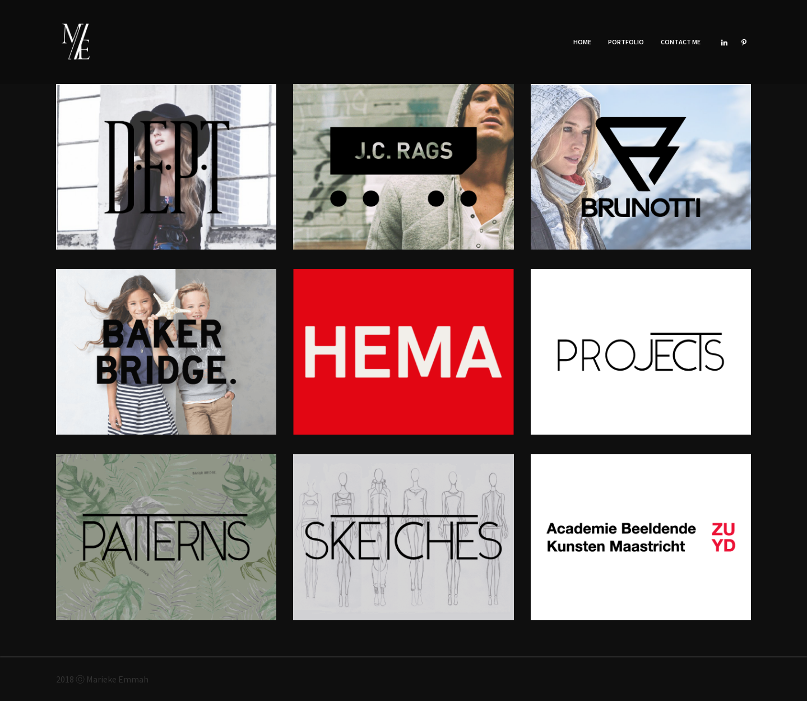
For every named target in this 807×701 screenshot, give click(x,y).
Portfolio (626, 42)
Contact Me (681, 42)
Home (582, 42)
